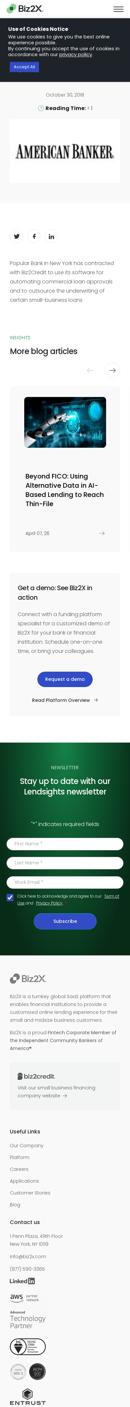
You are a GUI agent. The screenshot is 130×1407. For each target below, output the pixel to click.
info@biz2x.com (28, 1256)
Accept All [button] (24, 67)
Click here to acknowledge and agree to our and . (68, 899)
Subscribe (65, 921)
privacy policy (75, 55)
